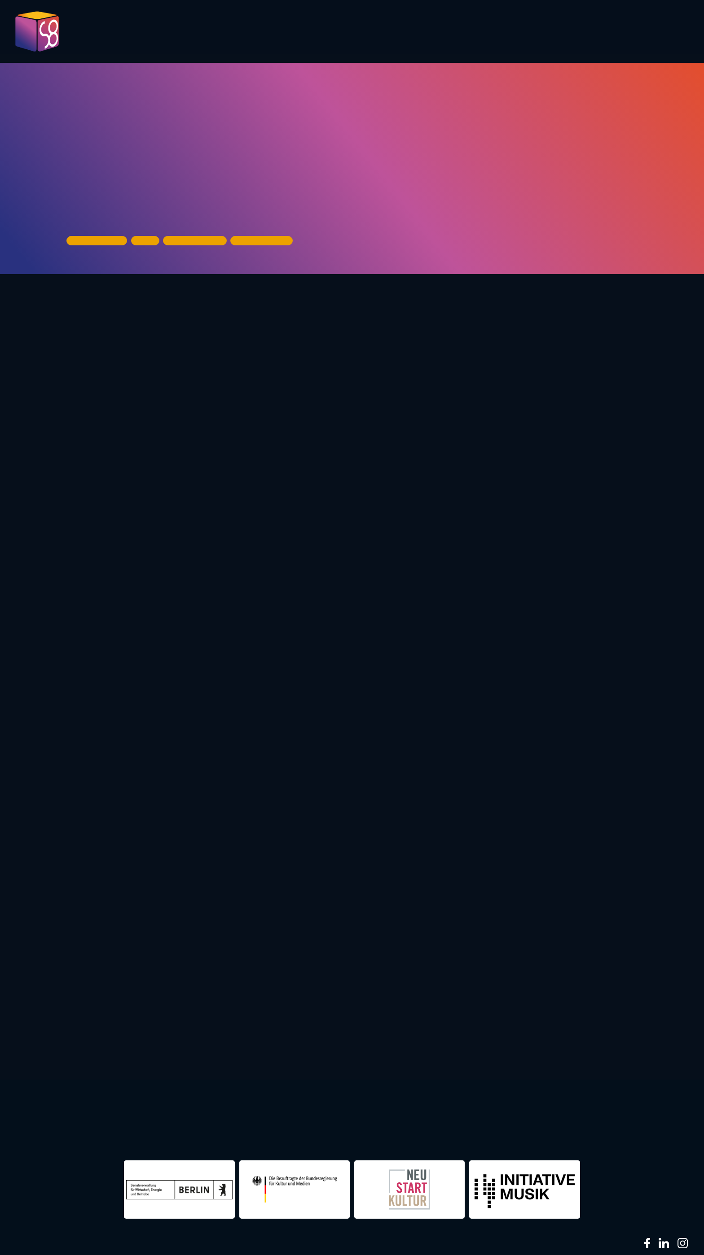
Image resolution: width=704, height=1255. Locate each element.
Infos (555, 32)
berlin (484, 1121)
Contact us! (602, 35)
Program (306, 32)
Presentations (442, 32)
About (663, 32)
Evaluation (367, 32)
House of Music (102, 209)
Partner (509, 32)
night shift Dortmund (176, 1121)
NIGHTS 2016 (611, 1121)
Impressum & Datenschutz (208, 1243)
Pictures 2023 (232, 35)
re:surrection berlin (291, 1121)
